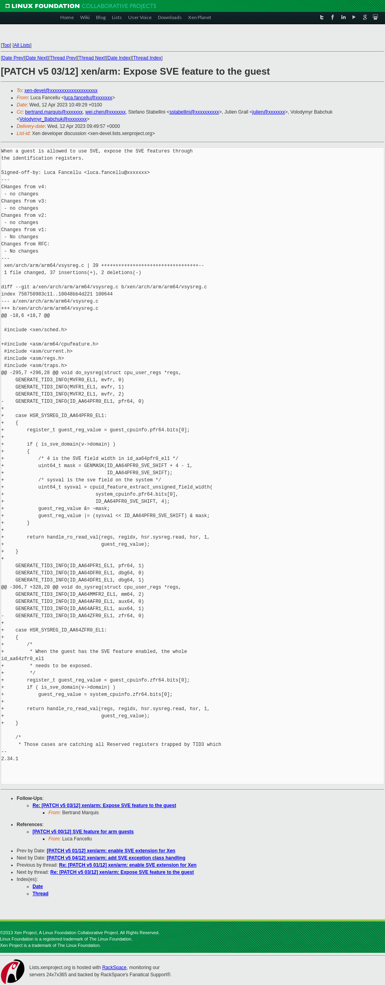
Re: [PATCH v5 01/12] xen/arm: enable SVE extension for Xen (127, 865)
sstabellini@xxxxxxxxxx (194, 112)
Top (6, 45)
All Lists (22, 45)
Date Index (119, 58)
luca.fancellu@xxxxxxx (88, 97)
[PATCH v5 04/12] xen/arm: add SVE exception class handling (116, 858)
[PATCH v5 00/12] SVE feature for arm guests (83, 831)
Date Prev (12, 58)
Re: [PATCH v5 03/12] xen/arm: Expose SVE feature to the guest (104, 805)
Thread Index (147, 58)
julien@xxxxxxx (268, 112)
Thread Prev (63, 58)
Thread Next (92, 58)
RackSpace (114, 967)
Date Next (36, 58)
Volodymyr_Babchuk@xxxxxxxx (53, 119)
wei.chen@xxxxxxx (105, 112)
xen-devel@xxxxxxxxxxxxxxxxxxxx (61, 90)
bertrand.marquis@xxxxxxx (54, 112)
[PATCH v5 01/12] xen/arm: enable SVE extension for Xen (111, 851)
